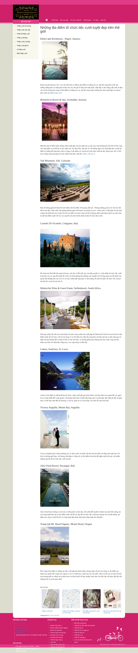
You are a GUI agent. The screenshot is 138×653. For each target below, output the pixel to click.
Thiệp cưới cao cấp (23, 30)
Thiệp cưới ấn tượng (24, 26)
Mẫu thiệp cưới (22, 53)
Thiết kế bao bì (78, 628)
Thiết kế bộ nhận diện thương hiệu (84, 625)
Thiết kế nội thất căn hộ (57, 647)
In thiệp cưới (21, 49)
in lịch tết (53, 642)
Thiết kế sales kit (79, 632)
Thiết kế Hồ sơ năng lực (81, 630)
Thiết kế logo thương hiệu (58, 632)
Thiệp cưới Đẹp (22, 38)
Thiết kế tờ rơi (78, 635)
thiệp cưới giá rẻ (21, 623)
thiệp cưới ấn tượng (22, 630)
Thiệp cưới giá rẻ (23, 45)
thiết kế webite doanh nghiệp (58, 628)
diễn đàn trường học (80, 623)
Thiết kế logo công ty (56, 640)
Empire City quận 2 (56, 625)
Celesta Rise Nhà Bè (56, 637)
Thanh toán (87, 20)
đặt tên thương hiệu (56, 630)
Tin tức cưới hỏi (75, 20)
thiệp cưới (58, 93)
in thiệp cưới (19, 632)
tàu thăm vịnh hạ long (56, 635)
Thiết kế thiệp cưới (23, 34)
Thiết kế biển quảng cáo (57, 644)
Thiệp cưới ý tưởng (23, 41)
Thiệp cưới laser (47, 611)
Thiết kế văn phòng (56, 649)
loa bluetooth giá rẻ (80, 652)
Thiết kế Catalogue (80, 637)
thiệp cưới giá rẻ (89, 154)
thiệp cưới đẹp (20, 625)
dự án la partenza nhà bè (81, 649)
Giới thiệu (55, 20)
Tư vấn (95, 20)
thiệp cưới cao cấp (21, 628)
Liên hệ (103, 20)
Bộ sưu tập (64, 20)
